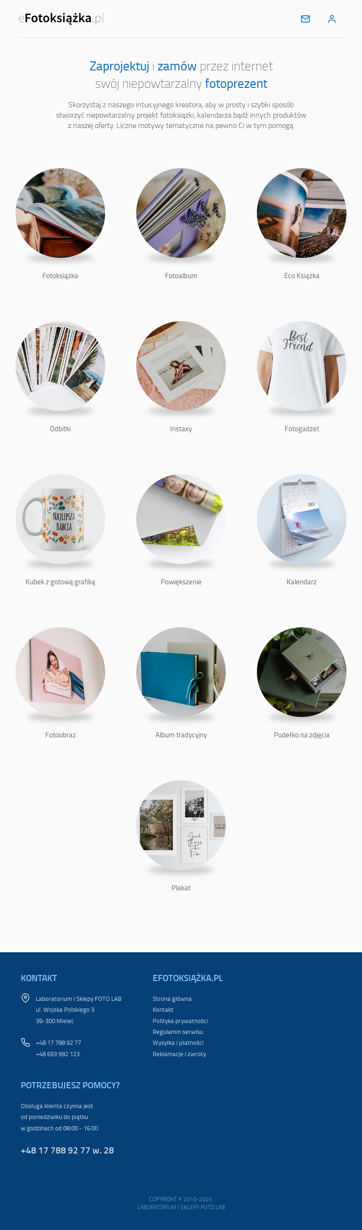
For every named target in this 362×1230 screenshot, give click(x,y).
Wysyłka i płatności (178, 1042)
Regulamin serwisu (178, 1031)
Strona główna (172, 998)
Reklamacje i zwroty (179, 1054)
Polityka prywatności (180, 1020)
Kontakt (163, 1009)
